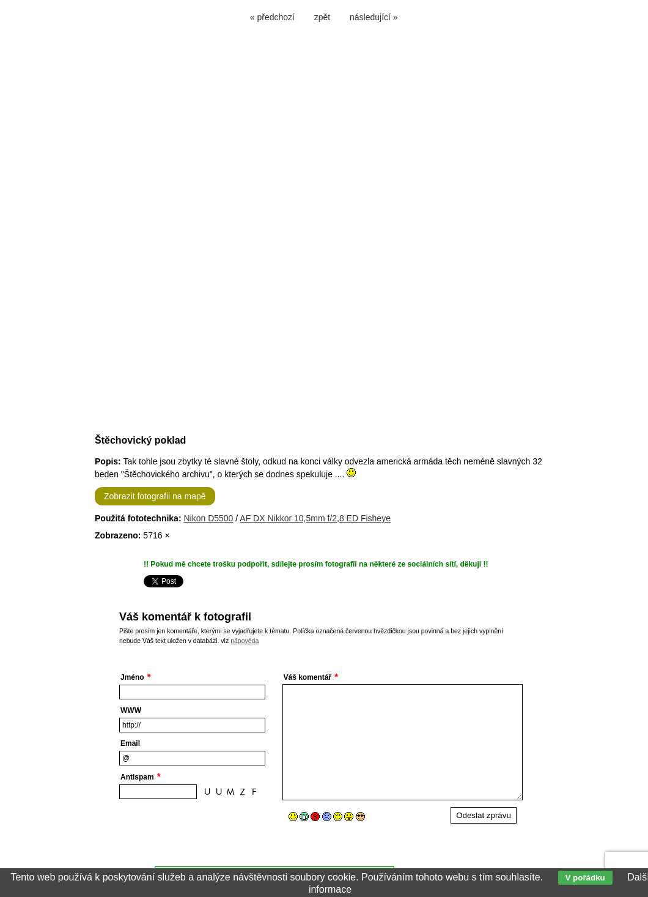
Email (130, 743)
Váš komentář (308, 677)
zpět (322, 17)
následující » (374, 17)
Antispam (137, 777)
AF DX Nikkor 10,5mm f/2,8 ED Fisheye (315, 518)
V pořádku (585, 877)
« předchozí (272, 17)
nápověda (244, 640)
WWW (130, 710)
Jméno (132, 677)
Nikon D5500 (208, 518)
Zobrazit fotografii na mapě (155, 496)
